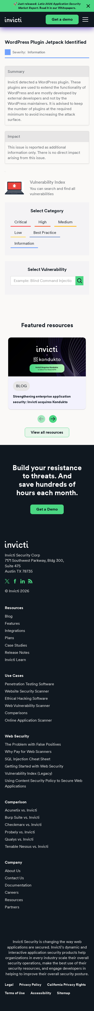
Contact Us (14, 878)
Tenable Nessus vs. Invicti (26, 846)
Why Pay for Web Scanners (28, 751)
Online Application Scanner (28, 720)
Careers (12, 892)
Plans (9, 638)
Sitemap (63, 993)
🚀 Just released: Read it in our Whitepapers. (47, 6)
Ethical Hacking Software (26, 698)
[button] (84, 19)
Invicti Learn (15, 659)
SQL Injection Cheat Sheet (27, 759)
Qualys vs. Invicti (19, 839)
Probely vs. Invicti (20, 832)
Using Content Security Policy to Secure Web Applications (43, 783)
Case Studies (16, 645)
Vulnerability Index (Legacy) (28, 773)
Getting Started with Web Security (34, 766)
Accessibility (41, 993)
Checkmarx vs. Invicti (23, 824)
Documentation (18, 885)
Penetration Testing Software (29, 684)
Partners (12, 907)
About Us (12, 870)
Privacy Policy (30, 984)
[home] (13, 19)
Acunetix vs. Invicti (21, 810)
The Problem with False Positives (33, 744)
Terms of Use (15, 993)
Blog (9, 616)
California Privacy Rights (66, 984)
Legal (9, 984)
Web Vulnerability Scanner (27, 705)
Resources (14, 900)
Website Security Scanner (27, 691)
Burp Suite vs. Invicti (22, 817)
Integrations (15, 630)
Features (12, 623)
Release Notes (17, 652)
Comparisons (16, 713)
